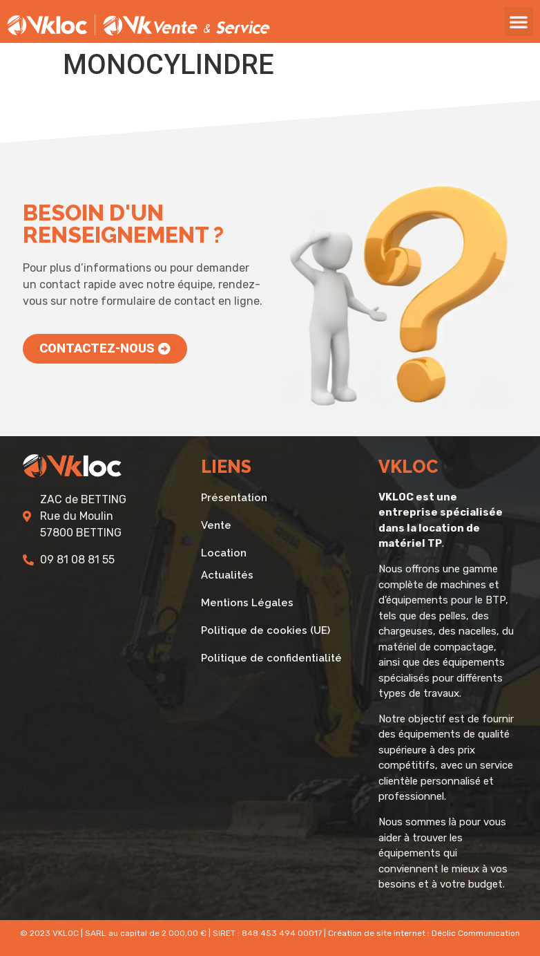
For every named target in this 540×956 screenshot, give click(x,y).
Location (224, 553)
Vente (216, 525)
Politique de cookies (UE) (265, 630)
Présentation (234, 497)
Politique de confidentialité (271, 658)
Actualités (227, 575)
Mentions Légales (247, 603)
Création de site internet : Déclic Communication (424, 933)
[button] (518, 21)
